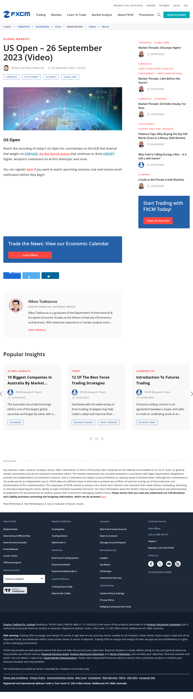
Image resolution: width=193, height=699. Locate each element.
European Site (147, 685)
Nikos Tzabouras (34, 67)
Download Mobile (61, 571)
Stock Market (31, 77)
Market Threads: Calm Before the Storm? (159, 80)
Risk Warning (109, 685)
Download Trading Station (65, 565)
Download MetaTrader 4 (64, 578)
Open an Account (158, 221)
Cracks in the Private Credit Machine (161, 179)
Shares (105, 26)
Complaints (94, 685)
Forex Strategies (108, 429)
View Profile (37, 340)
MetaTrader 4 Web (61, 600)
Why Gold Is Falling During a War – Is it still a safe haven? (162, 156)
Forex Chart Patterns (169, 73)
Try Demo (166, 5)
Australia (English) (14, 585)
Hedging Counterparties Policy (115, 613)
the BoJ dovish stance (55, 154)
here (30, 169)
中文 (187, 5)
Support (152, 5)
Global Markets (75, 26)
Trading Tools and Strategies (156, 129)
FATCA (122, 685)
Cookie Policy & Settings (112, 600)
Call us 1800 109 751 (158, 541)
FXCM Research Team (28, 399)
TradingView (58, 536)
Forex (58, 26)
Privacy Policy (107, 607)
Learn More (30, 255)
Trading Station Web (62, 593)
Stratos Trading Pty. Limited (19, 631)
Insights (7, 26)
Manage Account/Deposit (113, 549)
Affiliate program (12, 569)
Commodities (42, 26)
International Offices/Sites (16, 542)
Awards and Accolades (15, 549)
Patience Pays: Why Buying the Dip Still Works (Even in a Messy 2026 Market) (162, 136)
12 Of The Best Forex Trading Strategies (91, 387)
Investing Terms (146, 429)
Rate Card (81, 685)
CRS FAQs (132, 685)
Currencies (11, 77)
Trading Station (59, 542)
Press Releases (10, 556)
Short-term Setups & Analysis (155, 69)
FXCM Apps (105, 578)
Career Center (10, 562)
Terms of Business (120, 661)
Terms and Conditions (15, 685)
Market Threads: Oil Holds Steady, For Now (162, 106)
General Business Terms (60, 685)
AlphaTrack (24, 26)
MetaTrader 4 (58, 549)
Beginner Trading (83, 429)
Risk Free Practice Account (113, 536)
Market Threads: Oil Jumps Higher (159, 48)
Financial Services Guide (55, 661)
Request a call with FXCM (130, 5)
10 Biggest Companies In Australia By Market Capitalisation (29, 387)
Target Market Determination (60, 665)
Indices (92, 26)
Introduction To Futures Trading (157, 387)
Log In (178, 5)
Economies (160, 99)
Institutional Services (110, 584)
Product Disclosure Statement (164, 631)
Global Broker (10, 536)
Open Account (176, 14)
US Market (51, 77)
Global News (70, 77)
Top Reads (105, 571)
